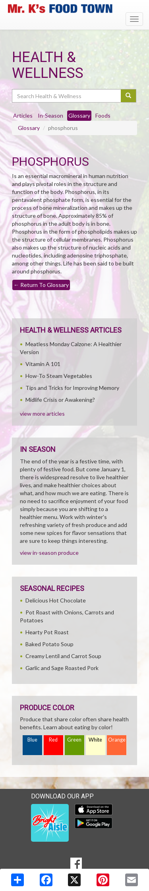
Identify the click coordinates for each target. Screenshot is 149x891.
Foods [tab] (102, 115)
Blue (32, 740)
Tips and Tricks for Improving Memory (72, 387)
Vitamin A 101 (42, 363)
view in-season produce (49, 552)
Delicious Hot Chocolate (55, 600)
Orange (117, 740)
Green (74, 740)
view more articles (42, 413)
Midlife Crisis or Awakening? (60, 399)
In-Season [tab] (50, 115)
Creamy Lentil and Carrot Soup (63, 656)
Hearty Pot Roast (47, 632)
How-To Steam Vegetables (58, 375)
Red (53, 740)
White (95, 740)
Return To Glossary (41, 284)
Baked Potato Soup (49, 644)
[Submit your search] (128, 96)
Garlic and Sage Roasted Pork (62, 667)
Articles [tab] (23, 115)
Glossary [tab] (79, 115)
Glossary (29, 127)
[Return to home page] (74, 8)
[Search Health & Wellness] (67, 96)
